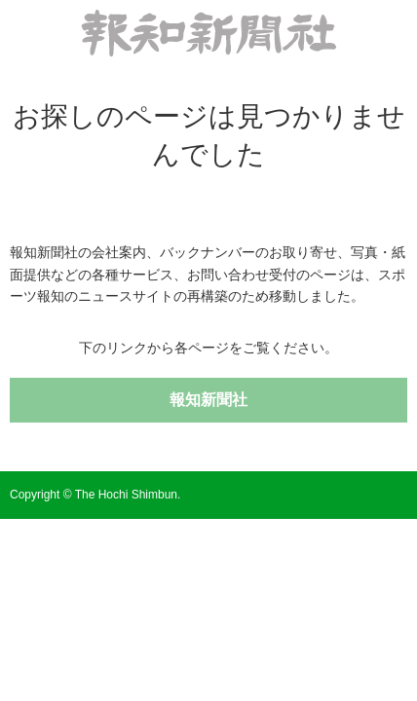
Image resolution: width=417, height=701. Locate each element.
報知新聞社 (208, 399)
